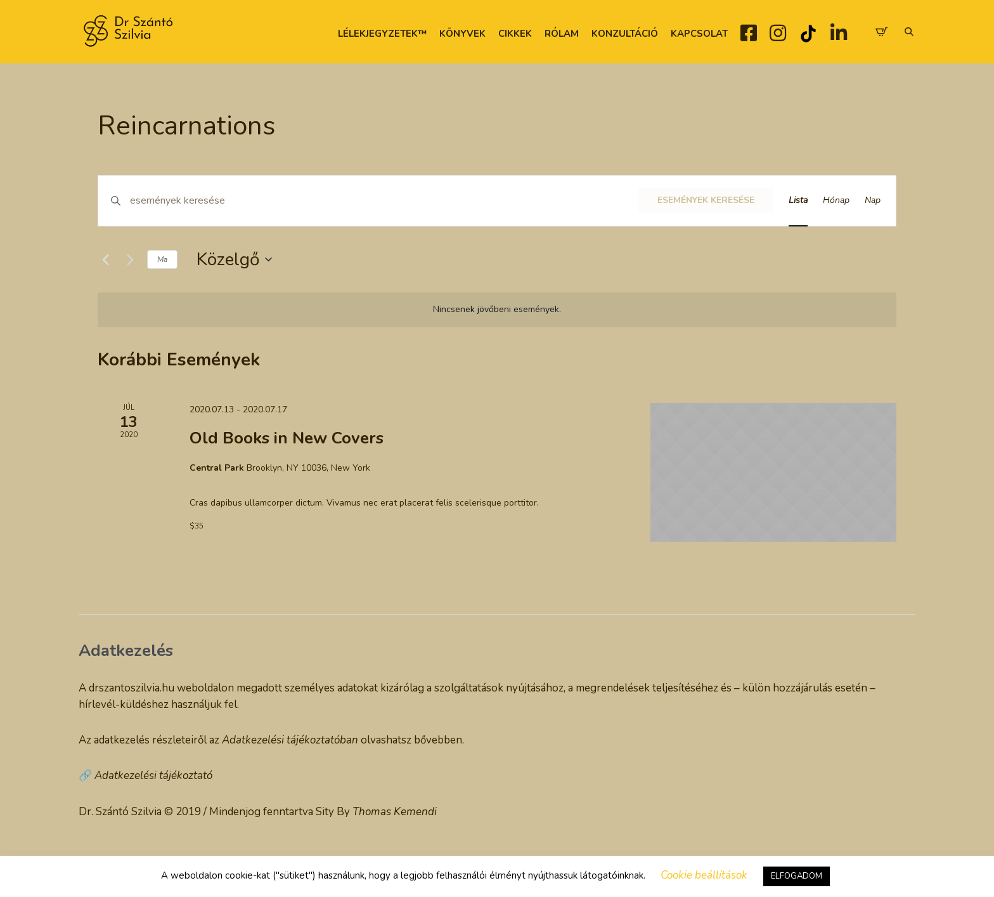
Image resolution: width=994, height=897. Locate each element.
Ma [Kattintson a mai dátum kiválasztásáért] (162, 259)
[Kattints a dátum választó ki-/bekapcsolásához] (234, 259)
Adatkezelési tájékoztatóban (290, 740)
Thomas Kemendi (394, 811)
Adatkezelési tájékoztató (153, 775)
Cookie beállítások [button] (704, 875)
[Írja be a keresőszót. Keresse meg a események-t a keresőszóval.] (384, 201)
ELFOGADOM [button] (796, 876)
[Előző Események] (105, 259)
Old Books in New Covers (287, 438)
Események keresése (705, 200)
